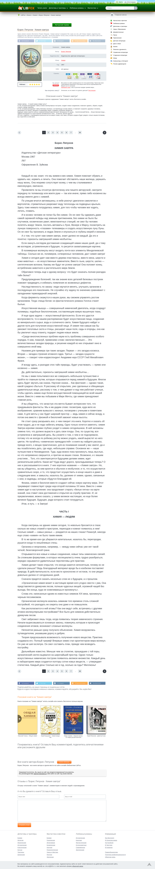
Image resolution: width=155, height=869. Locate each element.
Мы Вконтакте (97, 41)
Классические (22, 847)
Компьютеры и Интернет (120, 61)
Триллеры (21, 852)
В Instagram (60, 41)
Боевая (49, 838)
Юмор (115, 58)
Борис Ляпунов (66, 51)
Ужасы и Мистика (52, 852)
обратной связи (77, 866)
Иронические (22, 843)
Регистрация (131, 2)
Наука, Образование (119, 29)
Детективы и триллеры (57, 8)
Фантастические (81, 843)
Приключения (117, 38)
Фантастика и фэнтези (120, 20)
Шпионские (21, 854)
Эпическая (50, 857)
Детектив (20, 840)
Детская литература (119, 41)
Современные (80, 847)
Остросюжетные (81, 845)
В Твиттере (42, 41)
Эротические (80, 850)
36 (80, 132)
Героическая (51, 840)
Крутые (20, 850)
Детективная (51, 843)
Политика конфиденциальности (115, 854)
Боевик (20, 838)
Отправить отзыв (24, 825)
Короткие (79, 840)
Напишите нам (65, 87)
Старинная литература (120, 55)
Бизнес (115, 46)
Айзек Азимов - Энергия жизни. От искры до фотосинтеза (73, 736)
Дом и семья (117, 43)
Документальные (118, 32)
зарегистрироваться (40, 774)
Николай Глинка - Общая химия (27, 736)
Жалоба (56, 85)
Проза (115, 35)
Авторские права (62, 25)
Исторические (22, 845)
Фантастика (92, 8)
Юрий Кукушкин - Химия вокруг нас (50, 736)
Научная (49, 847)
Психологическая (52, 850)
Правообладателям (111, 852)
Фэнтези (49, 854)
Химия (63, 60)
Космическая (51, 845)
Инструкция (91, 90)
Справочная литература (120, 52)
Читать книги (42, 8)
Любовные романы (77, 8)
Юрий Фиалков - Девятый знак (96, 736)
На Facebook (25, 41)
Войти (121, 2)
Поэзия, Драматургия (119, 64)
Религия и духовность (119, 49)
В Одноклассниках (80, 41)
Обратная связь (110, 857)
